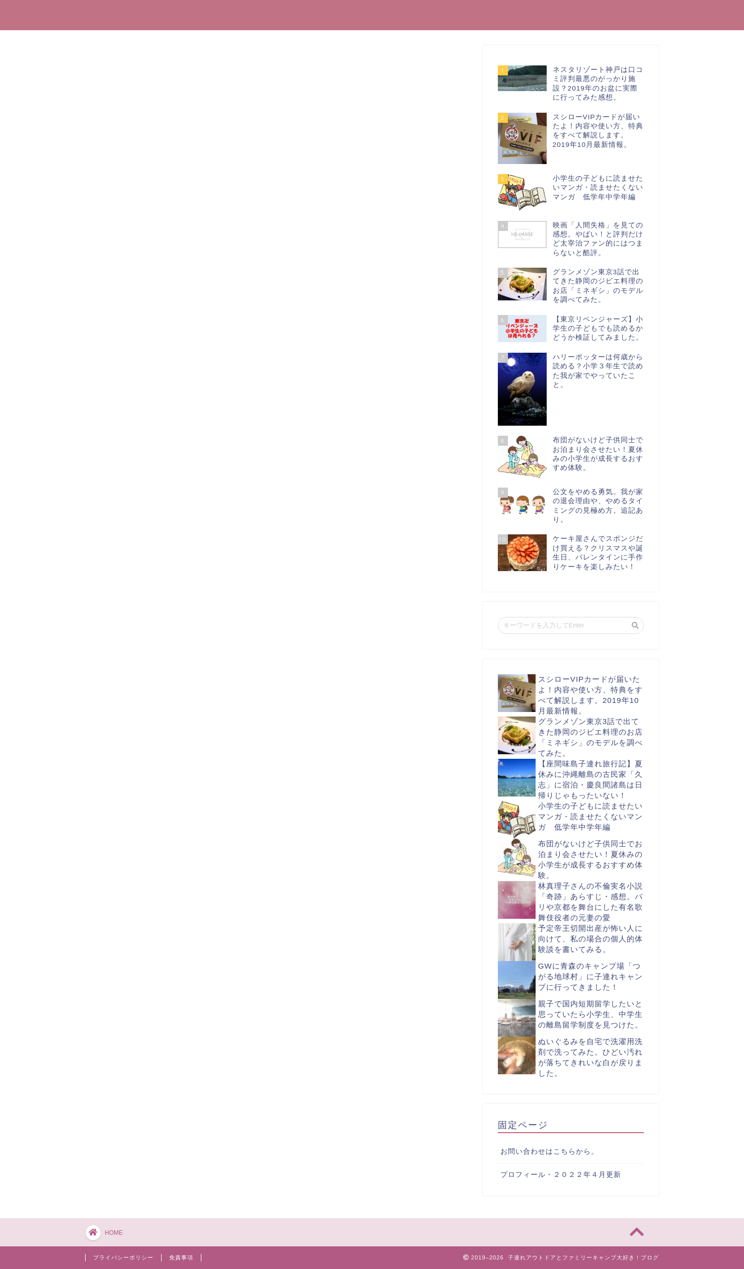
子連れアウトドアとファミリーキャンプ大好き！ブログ (372, 14)
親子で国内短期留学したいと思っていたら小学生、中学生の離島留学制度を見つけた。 (590, 1014)
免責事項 (181, 1257)
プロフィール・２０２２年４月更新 (560, 1174)
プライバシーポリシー (123, 1257)
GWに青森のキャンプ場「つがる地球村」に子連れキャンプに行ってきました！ (590, 976)
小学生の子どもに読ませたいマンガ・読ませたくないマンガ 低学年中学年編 (590, 816)
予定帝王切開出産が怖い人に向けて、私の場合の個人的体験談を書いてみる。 (590, 939)
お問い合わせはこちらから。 (549, 1151)
